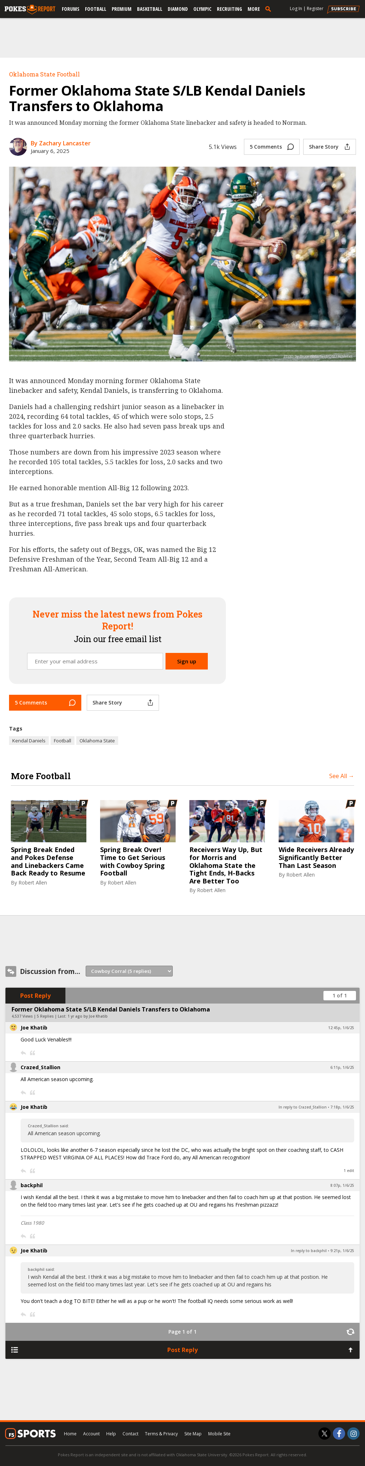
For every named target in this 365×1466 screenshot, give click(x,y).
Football (95, 8)
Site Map (193, 1434)
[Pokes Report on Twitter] (324, 1433)
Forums (71, 8)
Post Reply (35, 996)
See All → (341, 776)
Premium (122, 8)
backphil (32, 1185)
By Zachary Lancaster (61, 143)
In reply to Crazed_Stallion (303, 1107)
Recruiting (229, 8)
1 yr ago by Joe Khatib (88, 1016)
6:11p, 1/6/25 (342, 1067)
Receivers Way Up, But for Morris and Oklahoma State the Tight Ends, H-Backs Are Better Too (225, 865)
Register (315, 8)
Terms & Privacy (161, 1434)
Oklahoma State (97, 740)
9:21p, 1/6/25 (342, 1250)
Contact (130, 1434)
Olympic (202, 8)
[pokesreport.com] (30, 10)
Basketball (149, 8)
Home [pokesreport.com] (70, 1434)
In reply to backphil (309, 1250)
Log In (296, 8)
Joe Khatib (34, 1027)
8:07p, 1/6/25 (342, 1185)
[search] (269, 8)
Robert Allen (32, 882)
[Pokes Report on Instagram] (353, 1433)
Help (111, 1434)
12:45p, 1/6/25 (341, 1027)
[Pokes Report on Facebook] (339, 1433)
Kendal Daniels (29, 740)
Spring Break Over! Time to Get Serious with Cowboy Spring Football (132, 861)
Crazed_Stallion (40, 1067)
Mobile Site (219, 1434)
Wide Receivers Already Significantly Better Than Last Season (316, 857)
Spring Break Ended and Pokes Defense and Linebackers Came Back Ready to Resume (48, 861)
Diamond (178, 8)
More (254, 8)
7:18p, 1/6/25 (342, 1107)
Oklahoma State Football (44, 74)
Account (91, 1434)
